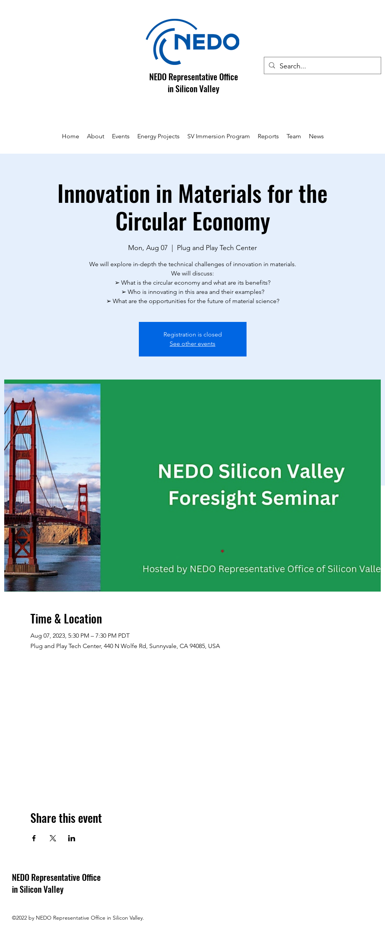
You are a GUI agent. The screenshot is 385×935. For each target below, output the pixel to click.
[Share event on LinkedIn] (71, 838)
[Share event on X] (53, 838)
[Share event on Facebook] (34, 838)
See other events (192, 343)
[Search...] (322, 66)
